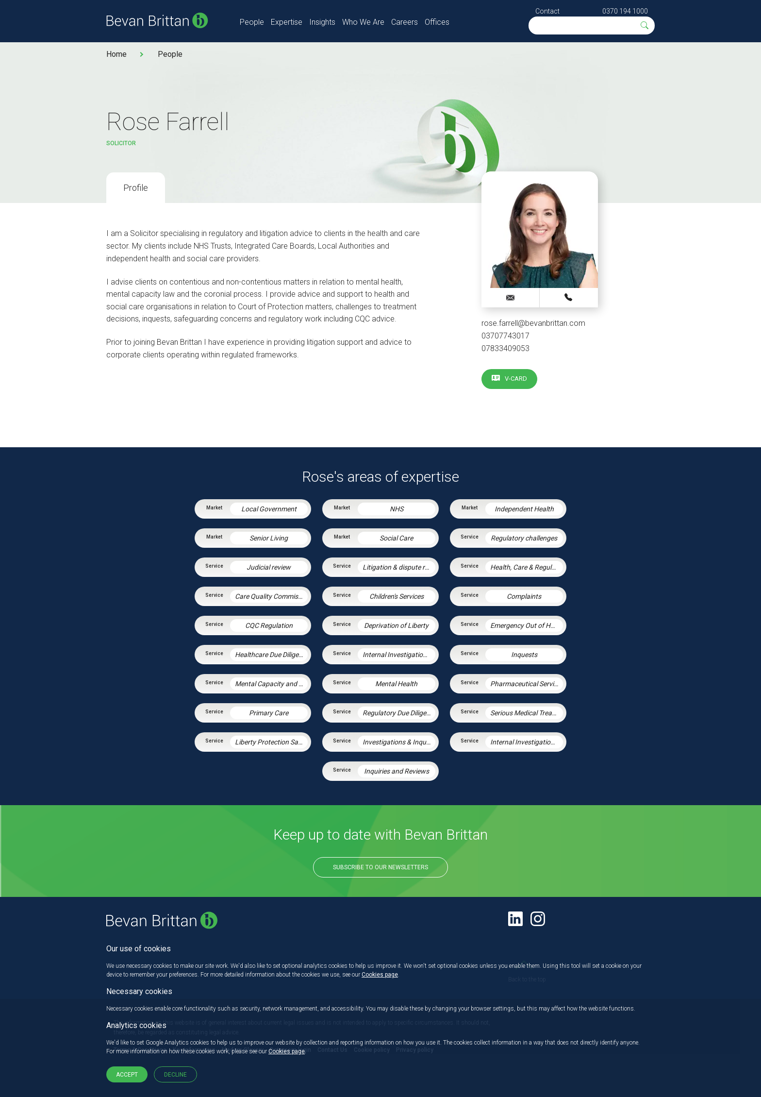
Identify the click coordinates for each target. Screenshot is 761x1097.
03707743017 (505, 335)
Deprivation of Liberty (396, 625)
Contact (547, 11)
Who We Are (363, 22)
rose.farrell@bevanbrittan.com (533, 323)
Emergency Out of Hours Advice (526, 625)
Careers (404, 22)
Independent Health (524, 509)
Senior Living (268, 538)
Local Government (269, 509)
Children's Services (396, 596)
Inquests (524, 654)
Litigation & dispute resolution (399, 567)
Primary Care (268, 713)
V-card (516, 378)
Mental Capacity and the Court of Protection (271, 684)
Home (116, 54)
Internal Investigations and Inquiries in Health (399, 654)
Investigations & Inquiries (399, 742)
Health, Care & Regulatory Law (526, 567)
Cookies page (380, 974)
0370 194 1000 (625, 11)
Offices (437, 22)
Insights (322, 22)
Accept (127, 1074)
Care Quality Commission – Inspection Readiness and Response (271, 596)
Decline (175, 1074)
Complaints (524, 596)
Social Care (396, 538)
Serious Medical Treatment (526, 713)
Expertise (286, 22)
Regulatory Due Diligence (399, 713)
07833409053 (505, 348)
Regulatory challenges (524, 538)
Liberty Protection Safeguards (271, 742)
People (252, 22)
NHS (396, 509)
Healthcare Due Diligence (271, 654)
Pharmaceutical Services (526, 684)
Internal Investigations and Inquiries (526, 742)
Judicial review (269, 567)
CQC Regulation (269, 625)
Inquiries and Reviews (396, 771)
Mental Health (396, 684)
